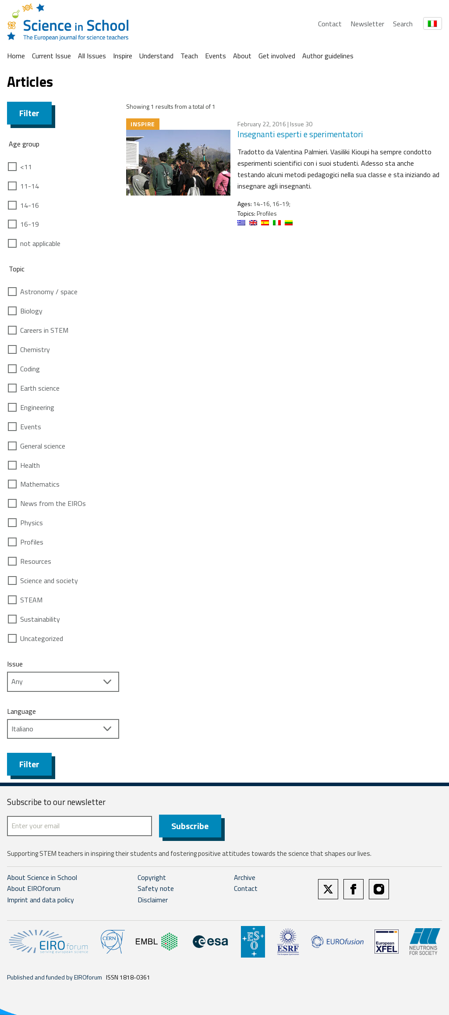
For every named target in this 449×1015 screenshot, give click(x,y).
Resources (35, 561)
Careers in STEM (44, 330)
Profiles (31, 542)
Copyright (152, 877)
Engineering (37, 407)
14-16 (29, 205)
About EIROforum (33, 888)
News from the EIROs (53, 503)
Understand (156, 55)
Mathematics (40, 484)
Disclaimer (153, 899)
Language (21, 711)
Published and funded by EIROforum (54, 977)
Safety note (156, 888)
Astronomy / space (49, 291)
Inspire (122, 55)
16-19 (29, 224)
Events (215, 55)
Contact (330, 23)
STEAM (31, 600)
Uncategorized (41, 638)
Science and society (49, 580)
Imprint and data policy (40, 899)
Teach (189, 55)
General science (42, 446)
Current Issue (51, 55)
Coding (30, 368)
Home (16, 55)
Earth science (40, 388)
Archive (244, 877)
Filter (29, 113)
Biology (31, 311)
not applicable (40, 243)
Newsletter (367, 23)
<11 (26, 166)
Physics (31, 522)
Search (403, 23)
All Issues (92, 55)
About (242, 55)
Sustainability (40, 619)
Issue (15, 664)
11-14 (29, 186)
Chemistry (35, 349)
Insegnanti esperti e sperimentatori (300, 134)
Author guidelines (328, 55)
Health (30, 465)
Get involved (276, 55)
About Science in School (42, 877)
